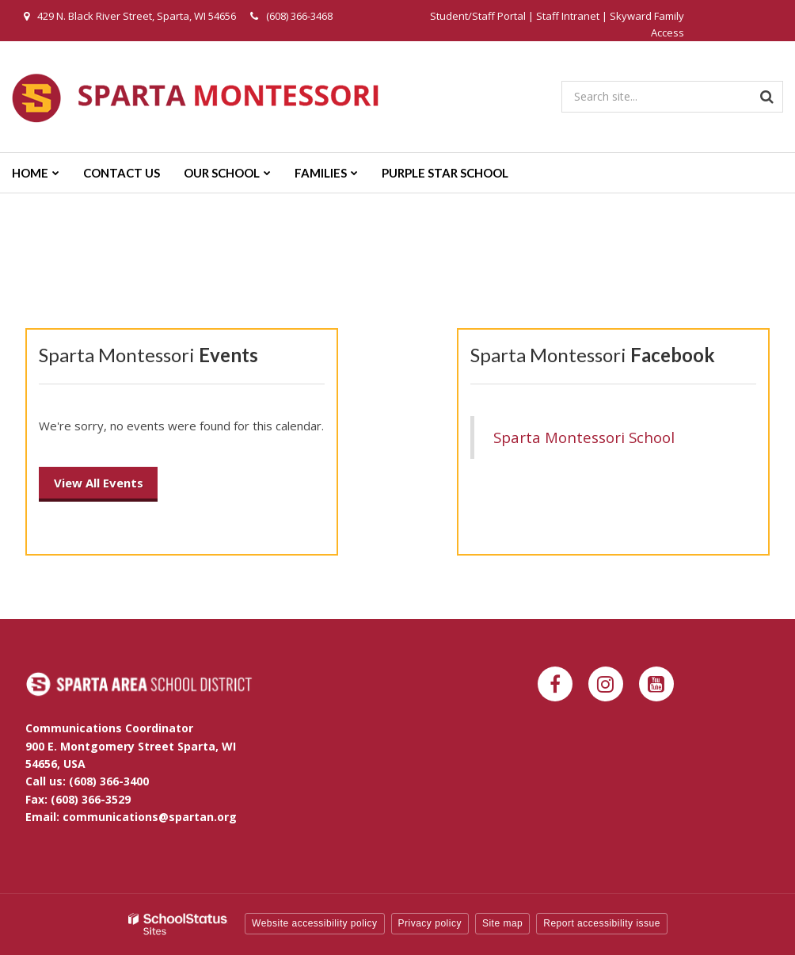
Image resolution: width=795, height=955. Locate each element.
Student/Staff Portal (478, 16)
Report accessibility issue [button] (601, 923)
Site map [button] (502, 923)
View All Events (98, 483)
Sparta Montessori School (584, 437)
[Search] (767, 97)
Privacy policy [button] (430, 923)
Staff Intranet (567, 16)
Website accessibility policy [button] (315, 923)
